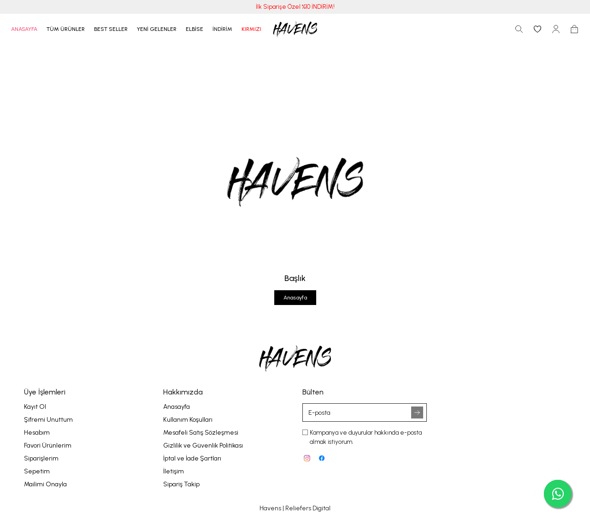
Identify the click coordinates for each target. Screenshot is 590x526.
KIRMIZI (251, 29)
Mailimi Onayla (45, 484)
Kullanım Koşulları (187, 420)
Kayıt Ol (35, 407)
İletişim (173, 471)
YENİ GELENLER (157, 29)
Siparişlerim (41, 458)
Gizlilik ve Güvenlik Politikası (203, 445)
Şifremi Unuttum (48, 420)
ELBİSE (194, 29)
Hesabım (37, 432)
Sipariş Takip (181, 484)
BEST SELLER (111, 29)
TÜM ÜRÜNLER (66, 29)
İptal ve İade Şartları (192, 458)
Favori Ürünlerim (47, 445)
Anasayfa (295, 297)
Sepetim (37, 471)
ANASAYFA (24, 29)
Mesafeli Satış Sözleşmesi (200, 432)
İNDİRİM (222, 29)
